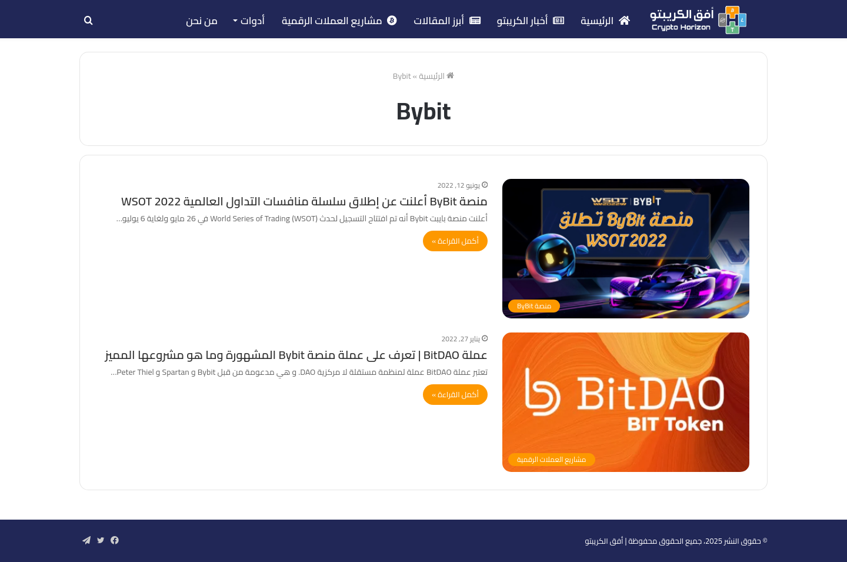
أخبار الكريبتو (531, 20)
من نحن (202, 20)
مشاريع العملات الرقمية (339, 20)
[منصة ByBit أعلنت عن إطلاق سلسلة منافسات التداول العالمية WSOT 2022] (625, 248)
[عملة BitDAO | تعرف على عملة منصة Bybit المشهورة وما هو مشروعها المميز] (625, 402)
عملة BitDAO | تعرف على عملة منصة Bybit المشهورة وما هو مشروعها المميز (296, 354)
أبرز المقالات (447, 20)
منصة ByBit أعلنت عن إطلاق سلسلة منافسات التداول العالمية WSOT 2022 (304, 201)
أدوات (253, 20)
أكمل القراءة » (455, 241)
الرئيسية (605, 20)
